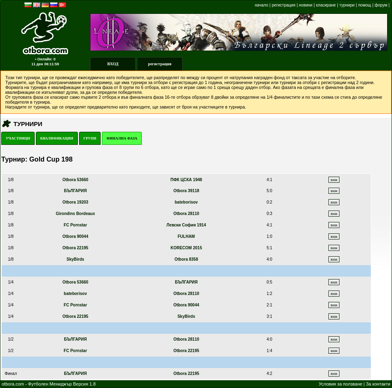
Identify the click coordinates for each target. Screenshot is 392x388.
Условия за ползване (340, 383)
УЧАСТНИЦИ (18, 138)
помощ (364, 5)
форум (380, 5)
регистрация (283, 5)
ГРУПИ (90, 138)
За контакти (378, 383)
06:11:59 (51, 64)
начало (261, 5)
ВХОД (112, 64)
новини (306, 5)
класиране (326, 5)
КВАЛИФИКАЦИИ (56, 138)
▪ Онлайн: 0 (45, 59)
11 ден (37, 64)
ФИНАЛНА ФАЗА (121, 138)
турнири (347, 5)
